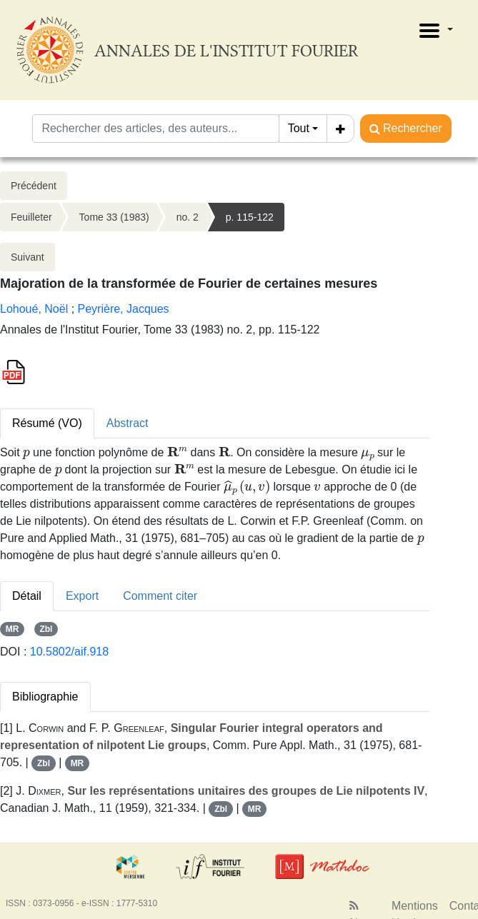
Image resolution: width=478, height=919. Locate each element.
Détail (26, 596)
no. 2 (187, 217)
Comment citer (160, 596)
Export (82, 596)
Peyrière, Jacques (123, 309)
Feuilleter (31, 217)
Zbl (45, 629)
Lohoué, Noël (34, 309)
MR (12, 629)
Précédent (33, 185)
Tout (298, 128)
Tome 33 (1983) (114, 217)
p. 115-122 (250, 217)
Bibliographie (45, 696)
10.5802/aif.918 (69, 652)
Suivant (27, 257)
